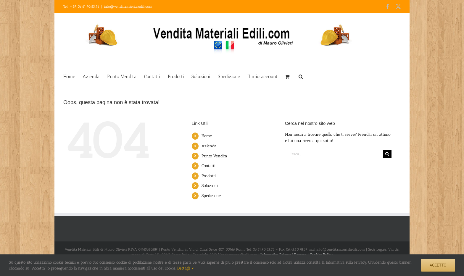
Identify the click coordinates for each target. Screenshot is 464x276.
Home (207, 135)
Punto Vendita (214, 156)
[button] (301, 76)
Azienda (209, 146)
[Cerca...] (334, 154)
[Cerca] (387, 154)
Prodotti (209, 175)
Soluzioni (210, 185)
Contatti (208, 165)
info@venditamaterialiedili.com (128, 6)
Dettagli (185, 268)
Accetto (438, 265)
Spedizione (211, 195)
